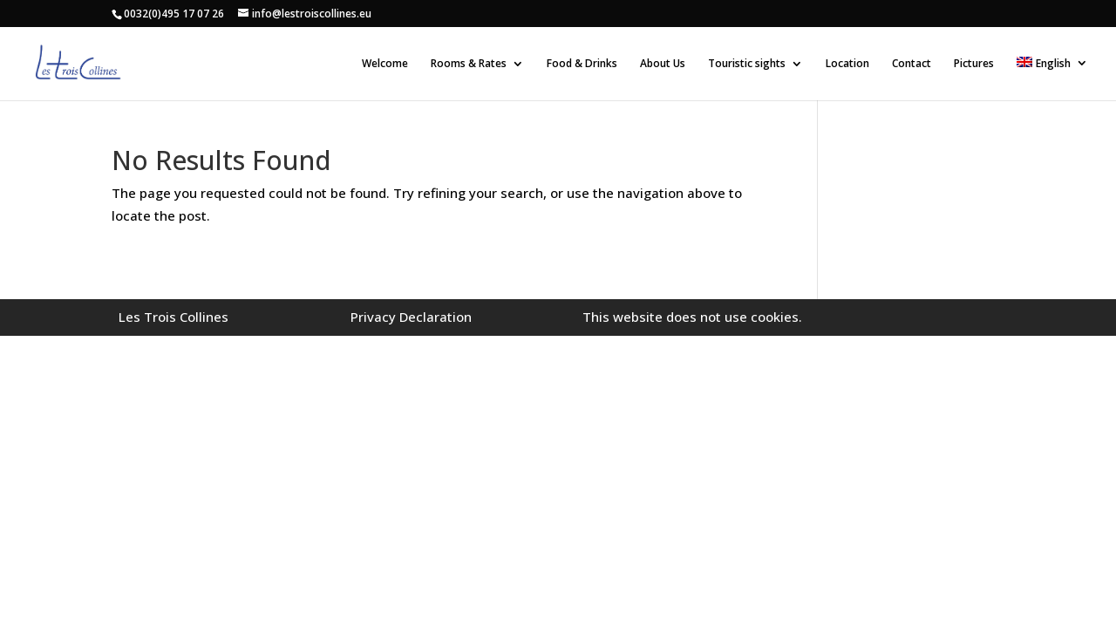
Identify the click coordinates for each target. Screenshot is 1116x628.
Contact (911, 64)
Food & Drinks (582, 64)
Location (847, 64)
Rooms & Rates (469, 64)
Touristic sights (747, 64)
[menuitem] (1052, 78)
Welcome (385, 64)
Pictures (974, 64)
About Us (662, 64)
